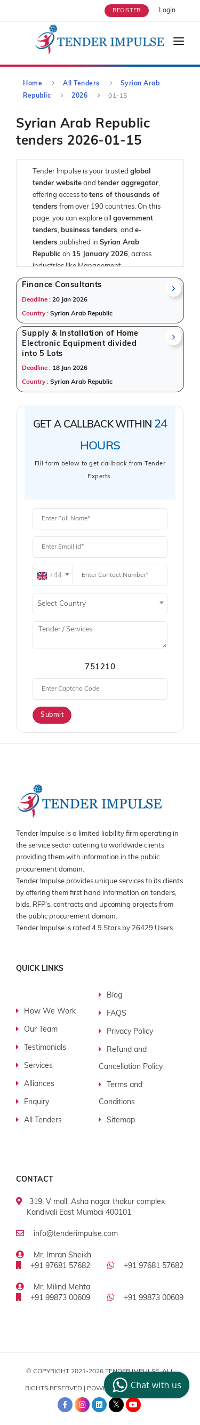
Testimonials (45, 1048)
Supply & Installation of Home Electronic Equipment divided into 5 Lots (80, 344)
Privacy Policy (130, 1032)
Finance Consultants (62, 285)
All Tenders (81, 84)
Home (32, 84)
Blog (114, 996)
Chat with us (145, 1385)
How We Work (50, 1012)
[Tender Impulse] (100, 40)
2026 (79, 96)
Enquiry (36, 1102)
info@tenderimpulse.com (76, 1234)
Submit (52, 715)
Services (38, 1066)
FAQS (116, 1014)
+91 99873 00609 (60, 1298)
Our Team (41, 1030)
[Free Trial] (132, 10)
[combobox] (53, 575)
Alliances (39, 1084)
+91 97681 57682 (60, 1266)
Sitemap (121, 1121)
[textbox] (53, 576)
